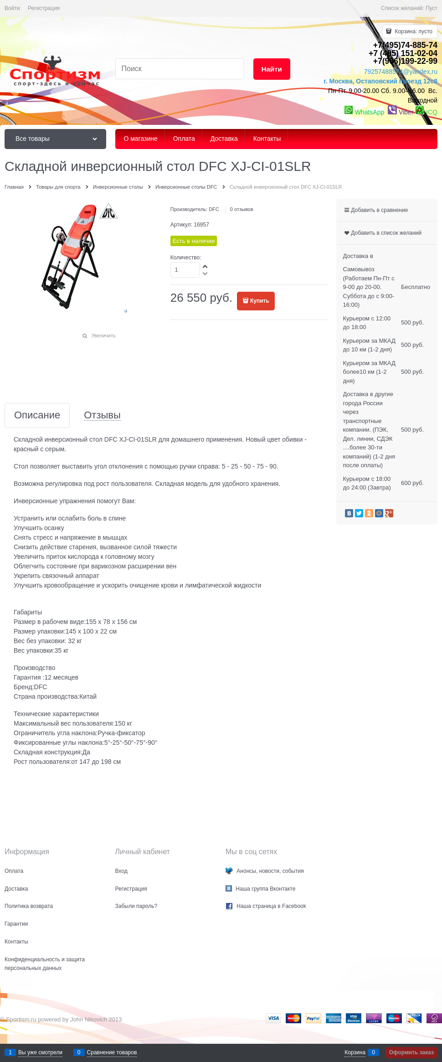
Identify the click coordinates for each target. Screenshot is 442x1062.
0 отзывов (241, 209)
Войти (12, 8)
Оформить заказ (411, 1052)
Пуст (431, 8)
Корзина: (412, 31)
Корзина (354, 1052)
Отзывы (102, 415)
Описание (37, 415)
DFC (214, 209)
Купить (259, 301)
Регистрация (44, 8)
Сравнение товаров (112, 1052)
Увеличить (104, 335)
